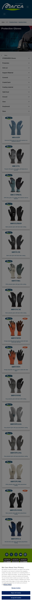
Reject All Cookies (16, 593)
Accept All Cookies (16, 597)
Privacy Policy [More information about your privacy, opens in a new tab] (7, 584)
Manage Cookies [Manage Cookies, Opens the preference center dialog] (16, 588)
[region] (16, 581)
